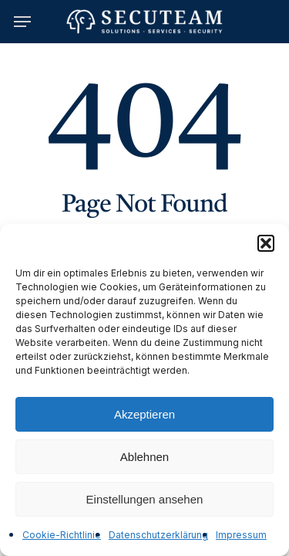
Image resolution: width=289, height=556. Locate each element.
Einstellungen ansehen (144, 499)
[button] (266, 243)
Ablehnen (144, 456)
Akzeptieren (144, 414)
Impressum (241, 535)
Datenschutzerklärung (158, 535)
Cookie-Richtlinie (61, 535)
